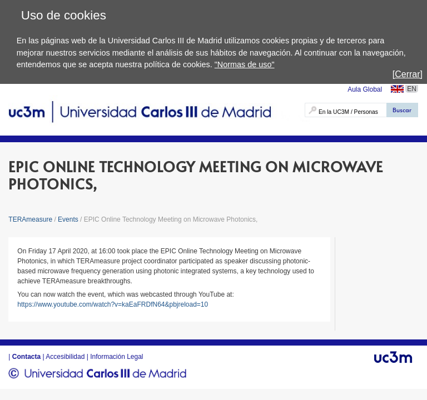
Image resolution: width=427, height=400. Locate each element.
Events (68, 219)
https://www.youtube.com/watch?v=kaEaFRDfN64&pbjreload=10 (112, 304)
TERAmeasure (31, 219)
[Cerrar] (408, 74)
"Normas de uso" (245, 64)
